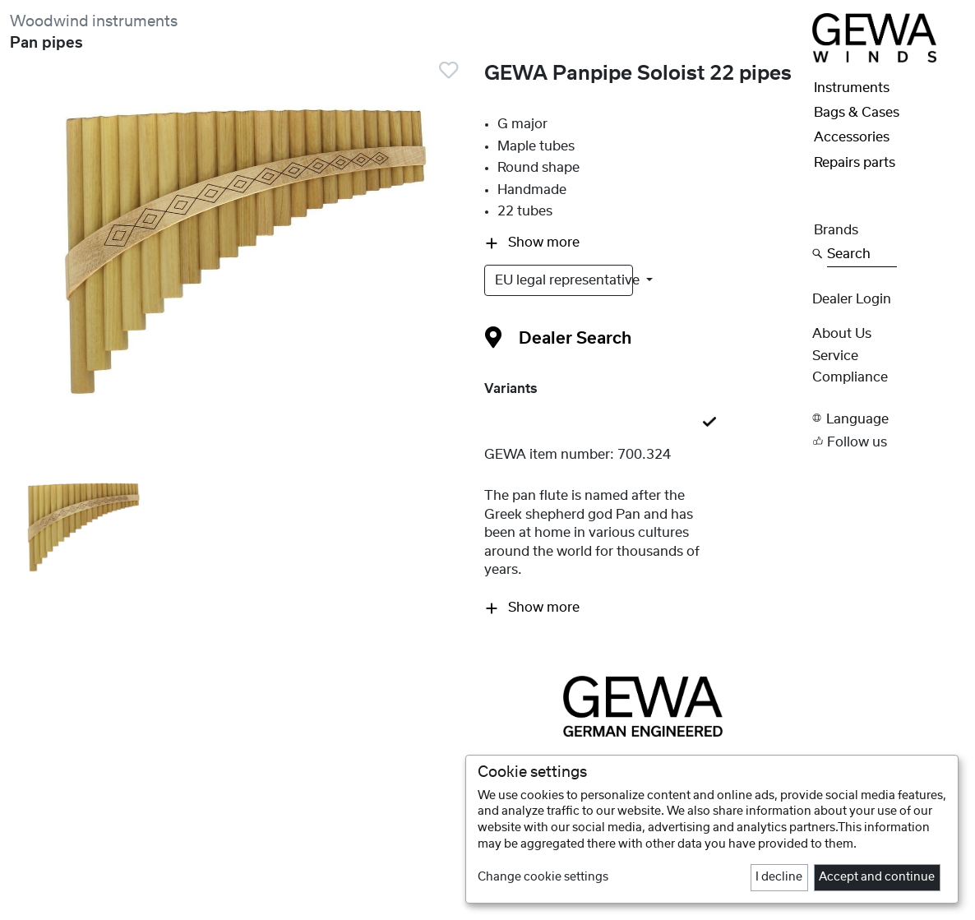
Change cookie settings (543, 877)
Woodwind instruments (94, 22)
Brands (836, 230)
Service (835, 356)
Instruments (852, 88)
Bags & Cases (856, 112)
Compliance (850, 377)
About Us (841, 333)
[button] (888, 419)
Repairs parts (854, 162)
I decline (779, 877)
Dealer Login (851, 299)
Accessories (852, 137)
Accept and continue (877, 877)
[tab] (643, 423)
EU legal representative (564, 280)
